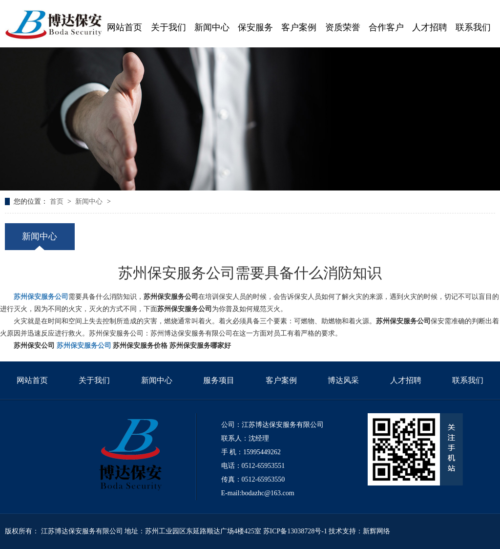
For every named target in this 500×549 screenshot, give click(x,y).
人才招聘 (405, 380)
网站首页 (32, 380)
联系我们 (467, 380)
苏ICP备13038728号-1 (295, 531)
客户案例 (281, 380)
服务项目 (218, 380)
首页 (57, 201)
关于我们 (94, 380)
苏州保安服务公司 (41, 296)
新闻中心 (89, 201)
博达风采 (343, 380)
